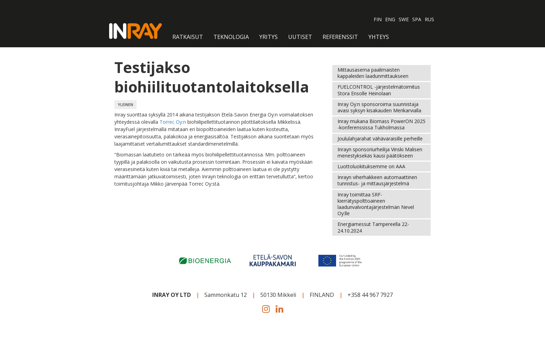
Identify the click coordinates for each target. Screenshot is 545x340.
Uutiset (300, 37)
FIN (378, 19)
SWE (404, 19)
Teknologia (231, 37)
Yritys (268, 37)
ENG (390, 19)
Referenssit (340, 37)
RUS (429, 19)
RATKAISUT (187, 37)
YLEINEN (125, 104)
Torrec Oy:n (173, 122)
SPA (416, 19)
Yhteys (378, 37)
